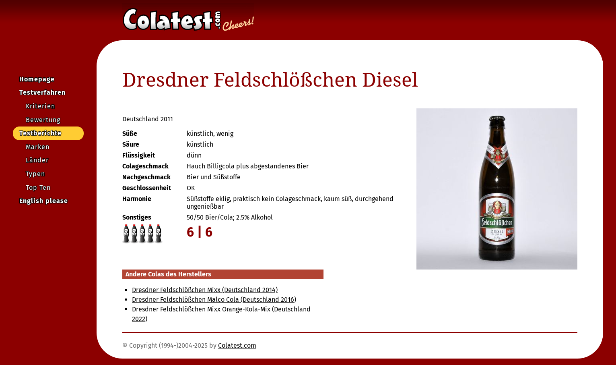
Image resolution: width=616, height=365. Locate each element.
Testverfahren (42, 92)
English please (43, 201)
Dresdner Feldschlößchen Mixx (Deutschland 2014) (205, 290)
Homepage (37, 79)
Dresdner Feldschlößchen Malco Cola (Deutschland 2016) (214, 299)
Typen (35, 174)
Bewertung (43, 120)
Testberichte (40, 133)
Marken (37, 147)
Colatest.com (237, 345)
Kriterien (40, 106)
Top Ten (38, 187)
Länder (37, 160)
